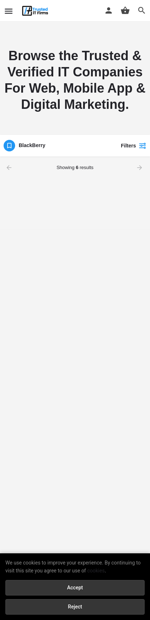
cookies (95, 571)
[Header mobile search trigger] (141, 10)
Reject (75, 607)
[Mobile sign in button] (108, 10)
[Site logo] (36, 11)
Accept (75, 587)
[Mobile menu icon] (9, 11)
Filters (133, 146)
